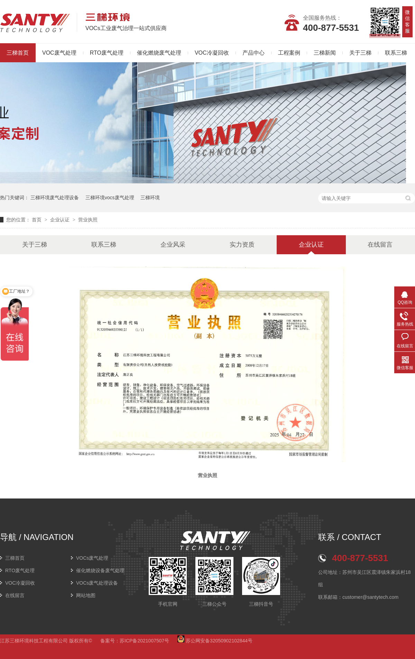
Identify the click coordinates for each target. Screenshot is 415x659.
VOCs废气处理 (92, 558)
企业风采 (172, 244)
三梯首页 (15, 558)
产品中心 (253, 53)
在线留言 (380, 244)
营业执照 (88, 219)
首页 (37, 219)
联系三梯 (396, 53)
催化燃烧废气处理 (159, 53)
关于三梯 (360, 53)
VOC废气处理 (59, 53)
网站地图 (85, 595)
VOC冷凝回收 (212, 53)
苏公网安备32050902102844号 (214, 640)
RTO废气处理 (106, 53)
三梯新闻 (325, 53)
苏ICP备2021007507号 (144, 640)
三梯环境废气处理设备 (54, 197)
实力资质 (242, 244)
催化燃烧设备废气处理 (100, 570)
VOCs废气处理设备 (97, 583)
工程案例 (289, 53)
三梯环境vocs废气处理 (109, 197)
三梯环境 (150, 197)
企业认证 (60, 219)
